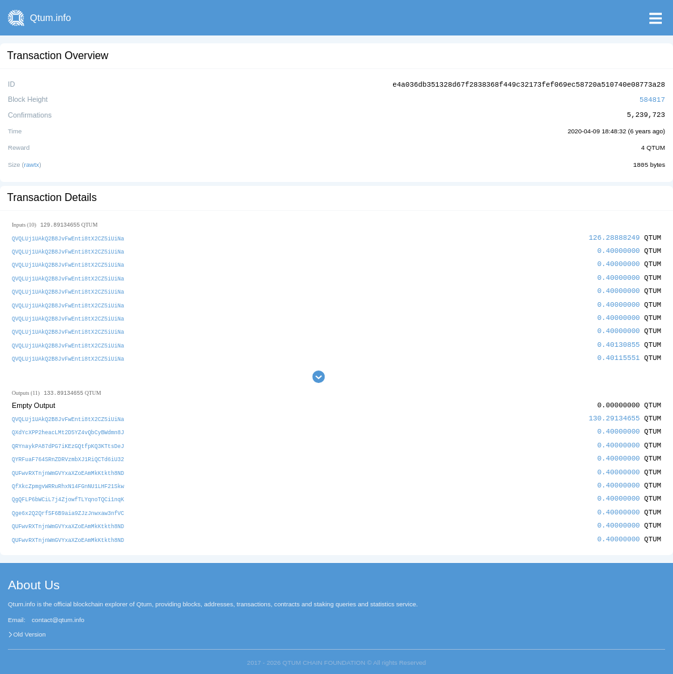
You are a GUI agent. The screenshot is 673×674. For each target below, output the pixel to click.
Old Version (29, 625)
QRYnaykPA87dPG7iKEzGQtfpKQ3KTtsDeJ (68, 439)
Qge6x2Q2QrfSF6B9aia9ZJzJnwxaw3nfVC (68, 504)
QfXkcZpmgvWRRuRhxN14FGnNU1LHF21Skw (68, 478)
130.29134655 (614, 413)
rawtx (31, 162)
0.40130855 (618, 339)
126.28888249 (614, 235)
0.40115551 (618, 352)
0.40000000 (618, 248)
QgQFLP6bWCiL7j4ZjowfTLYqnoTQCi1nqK (68, 491)
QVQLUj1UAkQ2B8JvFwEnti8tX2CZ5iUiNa (68, 236)
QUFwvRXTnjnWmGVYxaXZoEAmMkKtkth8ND (68, 465)
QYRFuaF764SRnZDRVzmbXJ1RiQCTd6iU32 (68, 452)
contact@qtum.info (58, 611)
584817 (652, 98)
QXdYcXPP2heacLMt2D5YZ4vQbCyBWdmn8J (68, 426)
